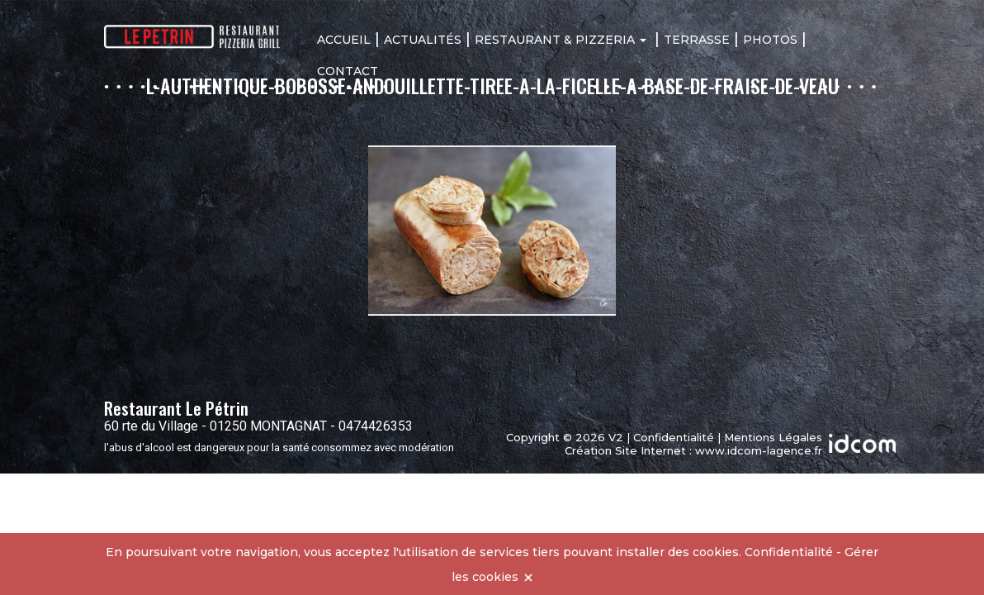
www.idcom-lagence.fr (758, 450)
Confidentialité (673, 437)
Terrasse (697, 39)
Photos (770, 39)
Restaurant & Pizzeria (560, 39)
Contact (347, 71)
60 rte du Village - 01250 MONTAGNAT (215, 426)
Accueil (344, 39)
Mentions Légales (773, 437)
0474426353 (375, 426)
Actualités (422, 39)
